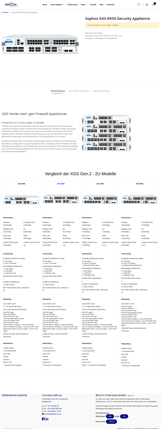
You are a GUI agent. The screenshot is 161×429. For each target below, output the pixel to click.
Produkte (5, 12)
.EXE (124, 416)
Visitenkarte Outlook (14, 395)
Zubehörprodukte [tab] (101, 91)
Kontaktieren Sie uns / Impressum (55, 399)
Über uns (131, 396)
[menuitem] (45, 4)
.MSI (109, 416)
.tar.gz (111, 421)
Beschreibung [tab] (58, 91)
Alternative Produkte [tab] (78, 91)
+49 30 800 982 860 (54, 409)
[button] (3, 44)
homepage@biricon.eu (52, 414)
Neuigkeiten (46, 401)
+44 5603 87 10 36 (54, 411)
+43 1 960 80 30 (53, 406)
